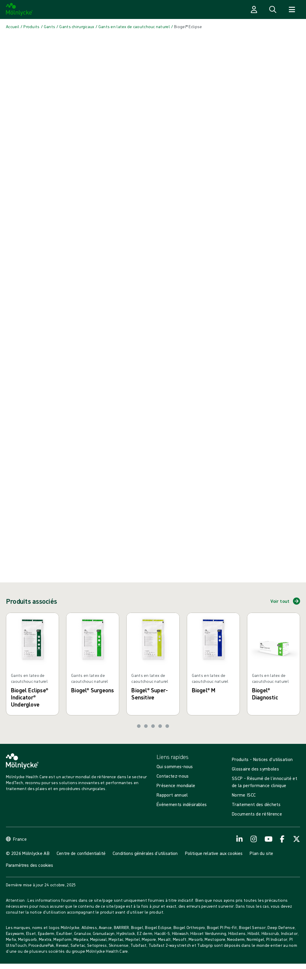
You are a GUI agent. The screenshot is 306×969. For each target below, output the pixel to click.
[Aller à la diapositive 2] (146, 726)
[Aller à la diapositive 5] (167, 726)
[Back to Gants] (49, 27)
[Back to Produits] (31, 27)
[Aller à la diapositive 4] (160, 726)
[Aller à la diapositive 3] (153, 726)
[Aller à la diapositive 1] (138, 726)
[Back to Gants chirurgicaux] (76, 27)
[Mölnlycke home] (19, 9)
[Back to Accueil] (12, 27)
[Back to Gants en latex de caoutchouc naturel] (134, 27)
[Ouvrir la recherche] (272, 9)
